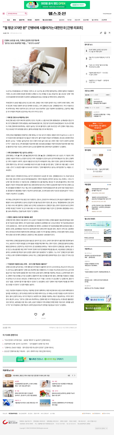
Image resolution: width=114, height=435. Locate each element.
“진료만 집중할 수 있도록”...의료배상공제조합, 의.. (97, 272)
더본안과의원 (88, 230)
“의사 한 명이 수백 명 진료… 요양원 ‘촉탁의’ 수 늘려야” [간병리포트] (27, 340)
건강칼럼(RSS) (97, 413)
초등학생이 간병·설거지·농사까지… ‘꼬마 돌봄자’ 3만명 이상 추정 (26, 344)
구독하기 (107, 95)
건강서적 (77, 20)
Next (75, 375)
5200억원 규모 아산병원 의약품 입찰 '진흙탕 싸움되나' (62, 385)
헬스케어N (95, 20)
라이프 (30, 20)
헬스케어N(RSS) (87, 413)
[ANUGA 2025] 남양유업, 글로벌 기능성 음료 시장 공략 (63, 394)
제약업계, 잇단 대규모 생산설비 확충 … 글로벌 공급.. (93, 256)
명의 (14, 20)
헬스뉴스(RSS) (106, 413)
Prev (73, 375)
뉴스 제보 (52, 413)
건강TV (37, 20)
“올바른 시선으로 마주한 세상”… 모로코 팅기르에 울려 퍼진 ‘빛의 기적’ (101, 198)
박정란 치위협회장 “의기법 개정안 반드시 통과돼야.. (92, 264)
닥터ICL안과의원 (89, 238)
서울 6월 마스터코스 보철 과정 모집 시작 (26, 403)
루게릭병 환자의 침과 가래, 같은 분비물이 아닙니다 (100, 190)
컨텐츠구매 (36, 413)
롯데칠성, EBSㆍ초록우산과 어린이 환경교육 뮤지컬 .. (96, 281)
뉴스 (8, 20)
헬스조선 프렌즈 (47, 20)
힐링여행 (86, 20)
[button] (107, 184)
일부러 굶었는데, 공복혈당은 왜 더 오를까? (100, 102)
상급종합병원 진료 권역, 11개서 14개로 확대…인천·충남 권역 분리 (26, 385)
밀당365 (61, 20)
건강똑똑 (104, 20)
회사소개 (5, 413)
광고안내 (30, 413)
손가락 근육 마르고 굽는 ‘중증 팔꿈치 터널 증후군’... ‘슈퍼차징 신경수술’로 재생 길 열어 (101, 207)
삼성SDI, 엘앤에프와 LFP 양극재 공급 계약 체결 (62, 404)
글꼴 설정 (109, 33)
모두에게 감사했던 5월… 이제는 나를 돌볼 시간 (102, 115)
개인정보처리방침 (13, 413)
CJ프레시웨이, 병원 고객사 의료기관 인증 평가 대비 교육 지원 (32, 375)
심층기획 (21, 20)
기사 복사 (101, 33)
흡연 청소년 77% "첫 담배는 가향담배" (95, 288)
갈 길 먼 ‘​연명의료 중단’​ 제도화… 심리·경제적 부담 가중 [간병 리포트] (27, 351)
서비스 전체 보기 (45, 413)
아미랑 (69, 20)
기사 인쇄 (105, 33)
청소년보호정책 (22, 413)
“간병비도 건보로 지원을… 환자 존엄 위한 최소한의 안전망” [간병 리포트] (28, 347)
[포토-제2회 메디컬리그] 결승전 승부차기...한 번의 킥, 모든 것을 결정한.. (26, 394)
